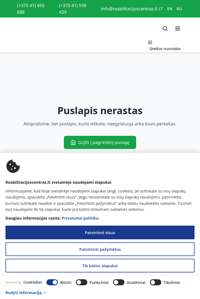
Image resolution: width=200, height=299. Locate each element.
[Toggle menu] (177, 28)
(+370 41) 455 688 (30, 8)
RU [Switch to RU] (179, 8)
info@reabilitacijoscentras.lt (129, 9)
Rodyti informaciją (26, 292)
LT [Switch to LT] (161, 8)
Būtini (65, 282)
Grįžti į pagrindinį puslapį (99, 142)
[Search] (165, 28)
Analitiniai (136, 282)
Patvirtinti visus (100, 232)
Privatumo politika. (80, 218)
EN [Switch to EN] (169, 8)
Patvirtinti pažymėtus (100, 249)
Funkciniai (98, 282)
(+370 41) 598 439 (72, 8)
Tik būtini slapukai (100, 265)
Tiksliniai (172, 282)
